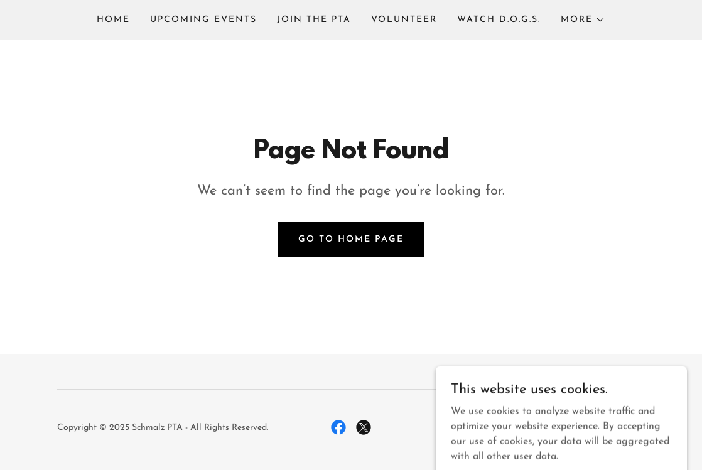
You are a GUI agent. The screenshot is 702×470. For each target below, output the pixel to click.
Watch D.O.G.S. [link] (499, 19)
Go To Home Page (351, 239)
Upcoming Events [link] (203, 19)
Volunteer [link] (404, 19)
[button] (583, 20)
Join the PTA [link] (314, 19)
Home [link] (113, 19)
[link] (338, 427)
